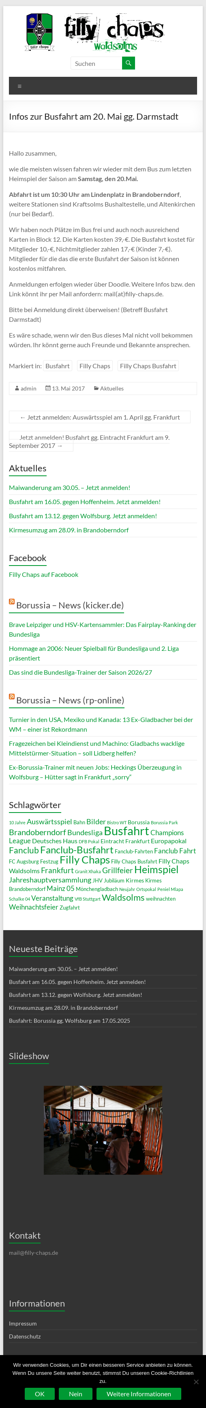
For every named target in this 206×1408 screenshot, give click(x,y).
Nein (75, 1393)
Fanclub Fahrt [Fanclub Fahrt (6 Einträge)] (175, 850)
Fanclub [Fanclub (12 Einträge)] (24, 850)
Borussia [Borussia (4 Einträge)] (139, 822)
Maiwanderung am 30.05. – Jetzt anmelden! (69, 487)
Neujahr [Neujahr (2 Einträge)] (127, 889)
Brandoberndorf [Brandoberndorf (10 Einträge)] (37, 832)
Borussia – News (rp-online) (70, 700)
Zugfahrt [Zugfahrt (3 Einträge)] (70, 907)
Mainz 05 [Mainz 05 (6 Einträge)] (61, 888)
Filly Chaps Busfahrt (148, 365)
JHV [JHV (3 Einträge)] (97, 880)
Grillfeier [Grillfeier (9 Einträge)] (117, 870)
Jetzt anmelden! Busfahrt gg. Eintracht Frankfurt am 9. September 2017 (89, 441)
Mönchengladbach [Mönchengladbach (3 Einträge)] (97, 889)
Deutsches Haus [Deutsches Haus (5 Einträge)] (54, 840)
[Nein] (196, 1382)
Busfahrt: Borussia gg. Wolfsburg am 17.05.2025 (69, 1020)
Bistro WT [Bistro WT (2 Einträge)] (117, 822)
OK (40, 1393)
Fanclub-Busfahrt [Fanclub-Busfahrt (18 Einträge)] (77, 849)
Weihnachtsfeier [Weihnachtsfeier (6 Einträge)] (33, 907)
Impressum (23, 1323)
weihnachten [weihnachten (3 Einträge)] (161, 898)
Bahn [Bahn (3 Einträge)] (79, 822)
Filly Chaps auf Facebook (43, 574)
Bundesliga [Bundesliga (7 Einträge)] (85, 832)
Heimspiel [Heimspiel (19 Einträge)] (156, 869)
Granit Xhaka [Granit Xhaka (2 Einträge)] (88, 871)
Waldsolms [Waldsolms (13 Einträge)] (123, 897)
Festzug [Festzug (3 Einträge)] (49, 861)
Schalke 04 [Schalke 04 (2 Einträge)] (19, 898)
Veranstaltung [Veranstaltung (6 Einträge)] (52, 898)
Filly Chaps (94, 365)
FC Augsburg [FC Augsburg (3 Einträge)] (24, 861)
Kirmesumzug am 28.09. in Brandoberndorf (69, 530)
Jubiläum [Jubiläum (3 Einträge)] (114, 880)
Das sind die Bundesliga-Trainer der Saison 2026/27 (80, 672)
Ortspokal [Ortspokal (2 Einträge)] (146, 889)
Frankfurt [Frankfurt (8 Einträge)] (57, 870)
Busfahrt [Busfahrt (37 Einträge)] (126, 830)
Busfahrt (57, 365)
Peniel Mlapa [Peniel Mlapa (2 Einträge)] (170, 889)
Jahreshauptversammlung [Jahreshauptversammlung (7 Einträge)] (50, 879)
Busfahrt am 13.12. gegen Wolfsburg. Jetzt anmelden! (83, 515)
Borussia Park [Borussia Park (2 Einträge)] (164, 822)
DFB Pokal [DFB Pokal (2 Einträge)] (89, 841)
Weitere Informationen (139, 1393)
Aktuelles (112, 388)
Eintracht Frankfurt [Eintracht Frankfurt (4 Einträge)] (125, 841)
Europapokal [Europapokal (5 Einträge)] (169, 840)
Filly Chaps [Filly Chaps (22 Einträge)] (85, 859)
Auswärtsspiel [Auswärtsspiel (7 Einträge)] (49, 821)
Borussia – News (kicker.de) (70, 605)
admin (28, 388)
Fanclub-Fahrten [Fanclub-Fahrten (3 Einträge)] (134, 851)
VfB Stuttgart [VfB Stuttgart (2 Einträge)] (88, 898)
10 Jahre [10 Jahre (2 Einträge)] (17, 822)
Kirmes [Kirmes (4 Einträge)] (135, 880)
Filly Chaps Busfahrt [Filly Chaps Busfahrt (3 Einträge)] (134, 861)
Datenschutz (25, 1336)
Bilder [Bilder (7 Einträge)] (96, 821)
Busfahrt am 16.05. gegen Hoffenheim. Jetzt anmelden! (85, 501)
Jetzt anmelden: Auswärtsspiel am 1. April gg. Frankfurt (99, 417)
